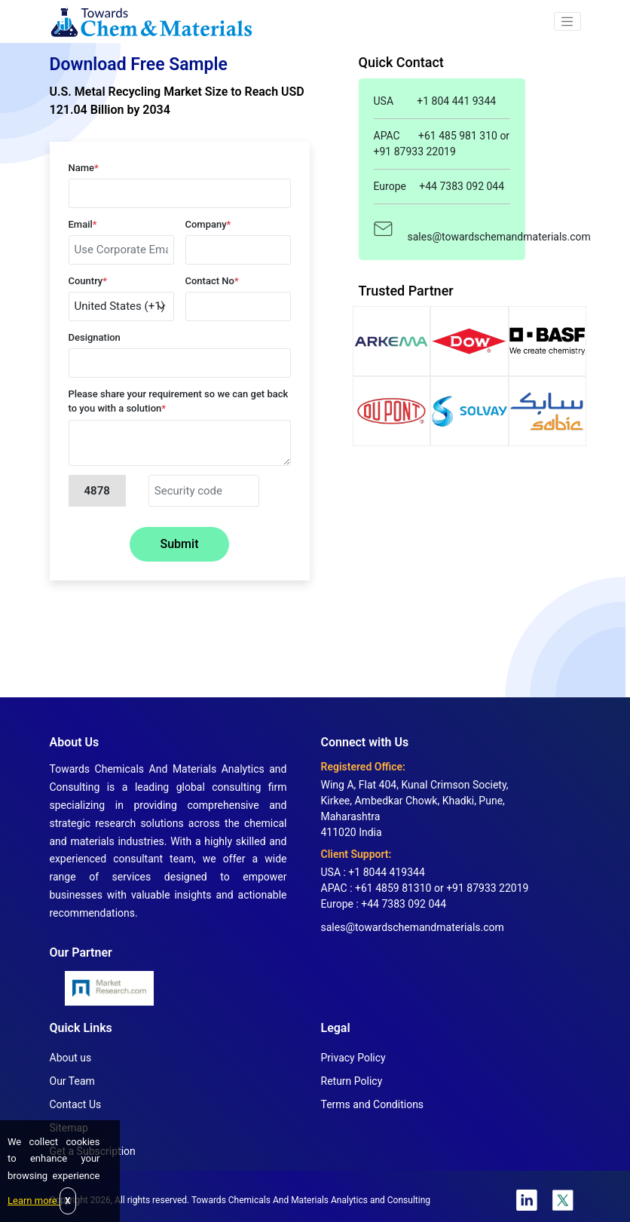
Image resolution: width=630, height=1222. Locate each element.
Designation (95, 337)
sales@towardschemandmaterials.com (442, 229)
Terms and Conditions (372, 1104)
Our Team (72, 1081)
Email (83, 224)
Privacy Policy (353, 1058)
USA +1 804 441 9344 (435, 101)
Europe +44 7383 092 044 (439, 186)
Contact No (212, 280)
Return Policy (352, 1081)
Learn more (34, 1200)
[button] (567, 22)
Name (84, 167)
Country (88, 280)
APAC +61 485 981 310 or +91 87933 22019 (442, 144)
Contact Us (76, 1104)
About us (71, 1058)
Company (208, 224)
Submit (180, 544)
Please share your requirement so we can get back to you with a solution (179, 401)
